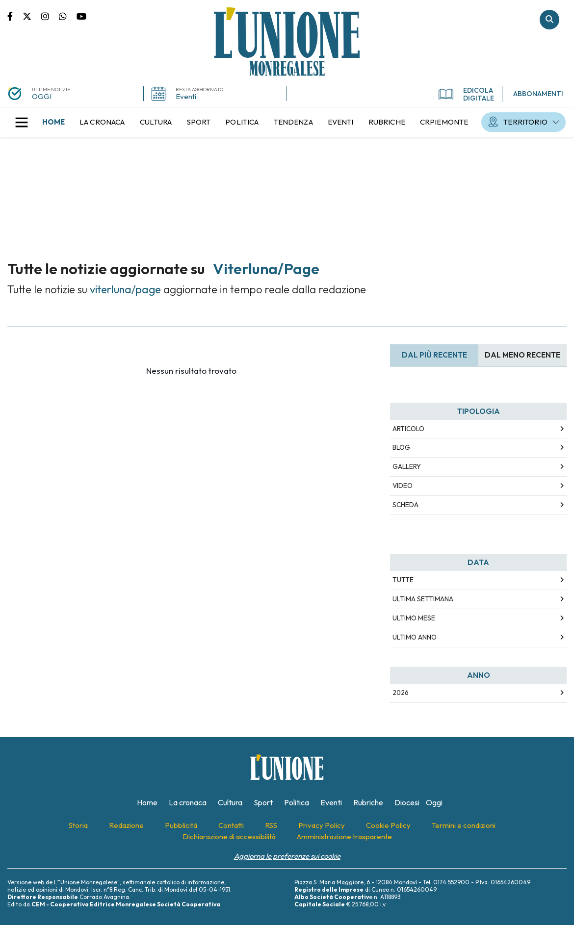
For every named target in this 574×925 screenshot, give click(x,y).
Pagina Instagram (50, 16)
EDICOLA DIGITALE (466, 94)
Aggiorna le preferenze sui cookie (287, 856)
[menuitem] (53, 122)
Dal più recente (434, 355)
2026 (400, 692)
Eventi (186, 96)
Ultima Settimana (422, 598)
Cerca (549, 19)
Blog (401, 447)
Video (402, 485)
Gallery (406, 466)
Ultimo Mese (413, 618)
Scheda (405, 504)
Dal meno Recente (522, 355)
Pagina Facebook (15, 16)
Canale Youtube (81, 16)
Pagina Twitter (32, 16)
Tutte (403, 579)
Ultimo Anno (414, 637)
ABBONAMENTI (538, 93)
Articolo (408, 428)
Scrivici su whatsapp (68, 16)
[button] (21, 122)
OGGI (42, 96)
